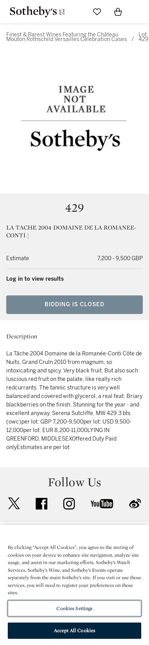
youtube (102, 503)
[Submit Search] (76, 11)
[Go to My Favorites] (97, 11)
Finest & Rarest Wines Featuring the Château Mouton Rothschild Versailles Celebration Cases (66, 37)
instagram (69, 503)
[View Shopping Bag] (118, 11)
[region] (74, 585)
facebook (41, 503)
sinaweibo (135, 503)
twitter (14, 503)
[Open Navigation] (139, 11)
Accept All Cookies (74, 630)
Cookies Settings (74, 608)
